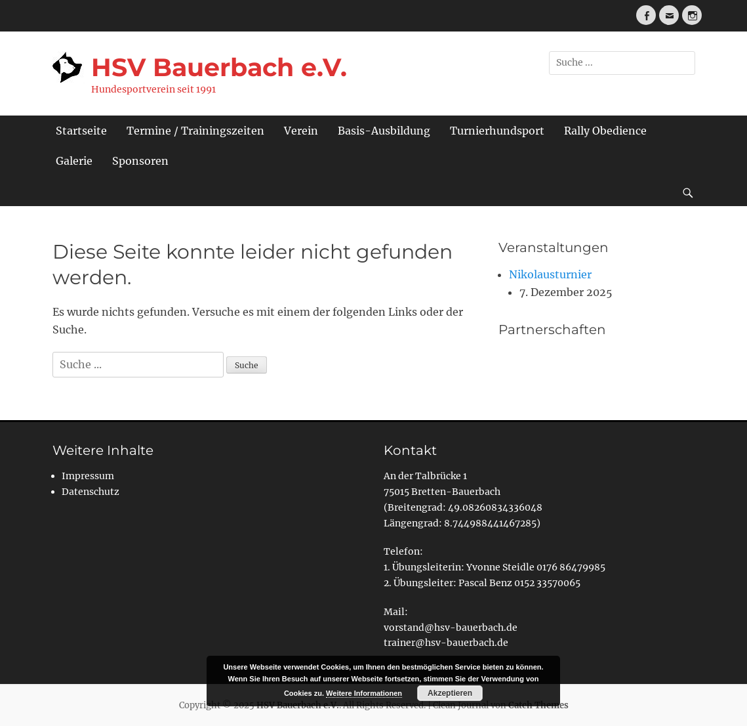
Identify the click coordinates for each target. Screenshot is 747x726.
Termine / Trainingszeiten (195, 130)
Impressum (88, 476)
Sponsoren (140, 160)
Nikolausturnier (550, 274)
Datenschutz (90, 492)
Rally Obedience (605, 130)
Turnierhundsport (497, 130)
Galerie (74, 160)
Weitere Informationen (364, 693)
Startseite (81, 130)
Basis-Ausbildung (384, 130)
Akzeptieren (450, 693)
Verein (301, 130)
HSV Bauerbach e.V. (219, 67)
